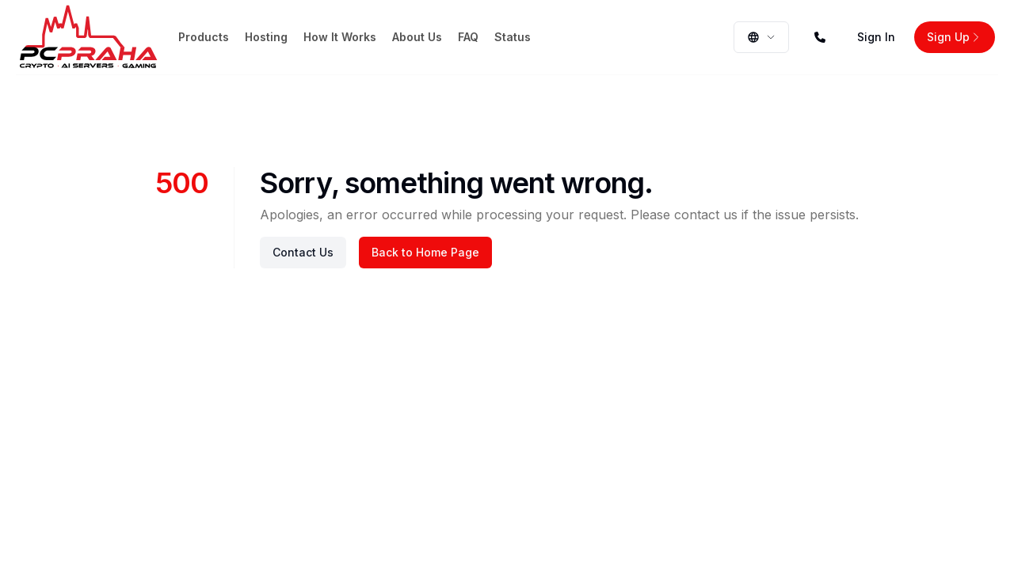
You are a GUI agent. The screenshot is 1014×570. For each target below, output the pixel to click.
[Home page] (88, 37)
